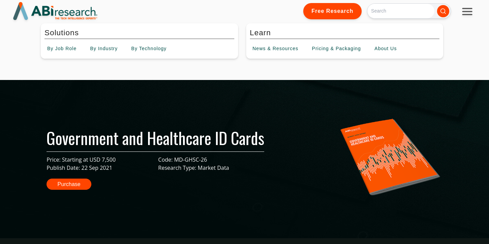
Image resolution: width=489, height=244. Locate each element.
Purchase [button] (68, 184)
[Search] (400, 11)
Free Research (332, 11)
